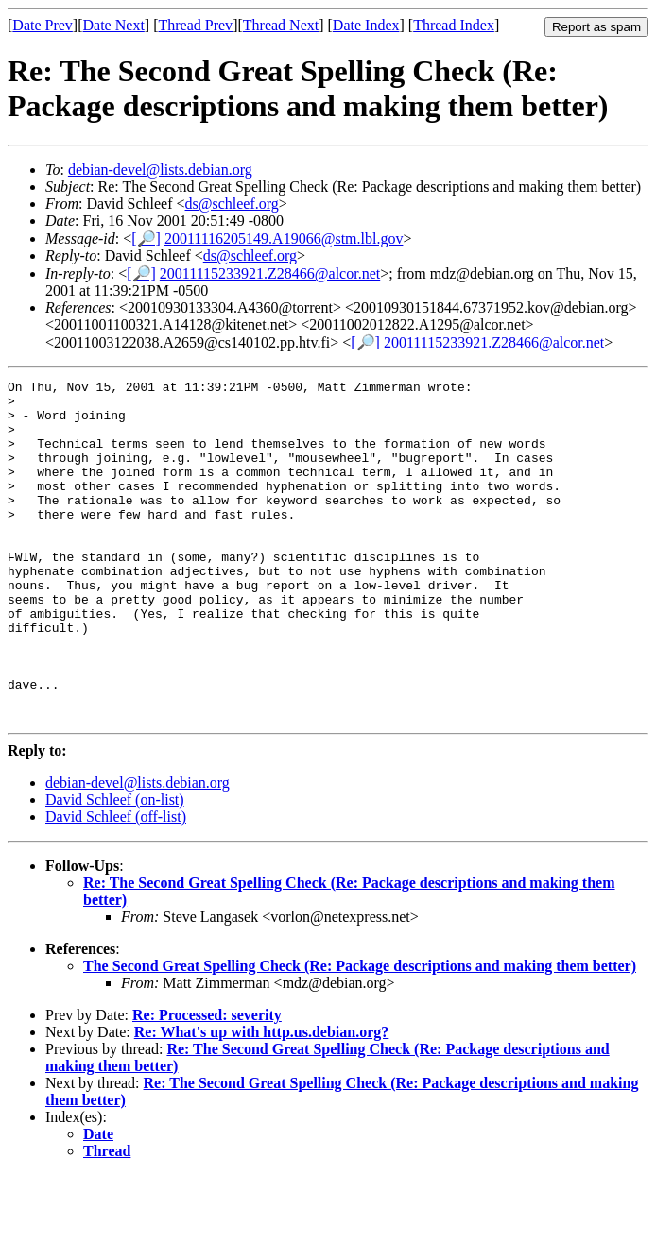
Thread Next (281, 25)
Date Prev (42, 25)
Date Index (366, 25)
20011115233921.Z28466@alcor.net (270, 273)
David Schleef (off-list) (115, 885)
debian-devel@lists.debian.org (160, 170)
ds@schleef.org (232, 204)
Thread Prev (195, 25)
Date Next (114, 25)
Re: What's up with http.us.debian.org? (261, 1100)
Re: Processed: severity (207, 1083)
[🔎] (146, 238)
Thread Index (453, 25)
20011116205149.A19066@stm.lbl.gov (284, 238)
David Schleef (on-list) (114, 868)
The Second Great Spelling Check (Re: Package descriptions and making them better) (359, 1034)
